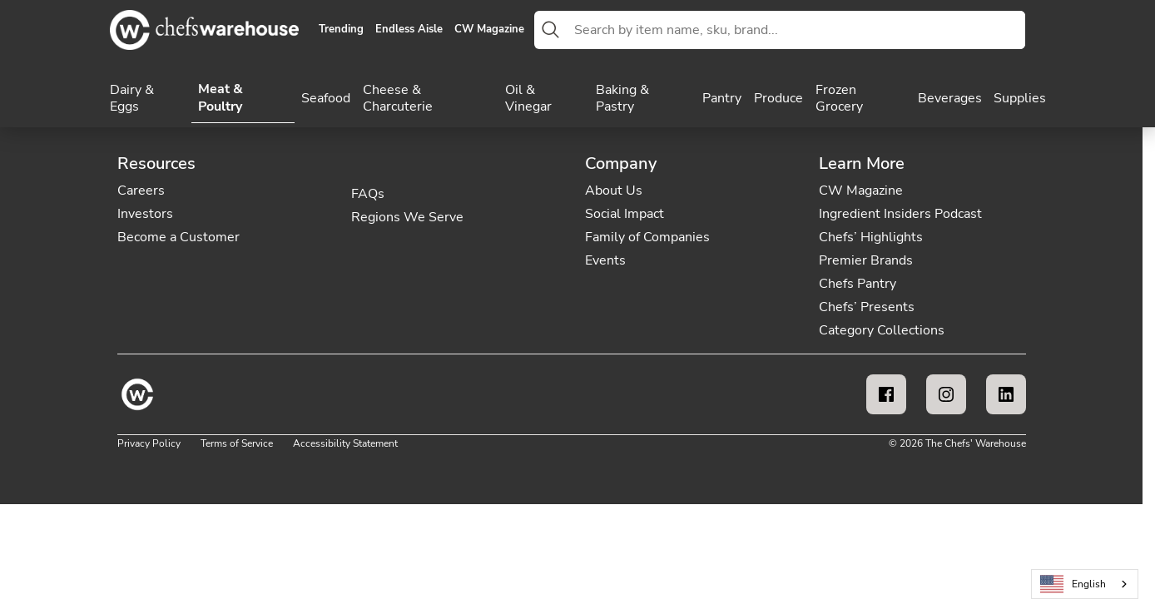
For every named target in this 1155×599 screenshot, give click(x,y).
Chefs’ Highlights (871, 237)
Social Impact (624, 213)
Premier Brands (866, 260)
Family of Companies (647, 237)
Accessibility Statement (345, 443)
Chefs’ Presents (867, 307)
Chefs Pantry (857, 283)
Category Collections (881, 330)
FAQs (367, 193)
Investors (145, 213)
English (1073, 584)
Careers (141, 190)
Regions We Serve (407, 217)
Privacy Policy (149, 443)
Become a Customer (178, 237)
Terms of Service (237, 443)
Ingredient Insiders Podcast (900, 213)
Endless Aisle (409, 30)
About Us (613, 190)
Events (605, 260)
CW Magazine (489, 30)
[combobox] (796, 30)
